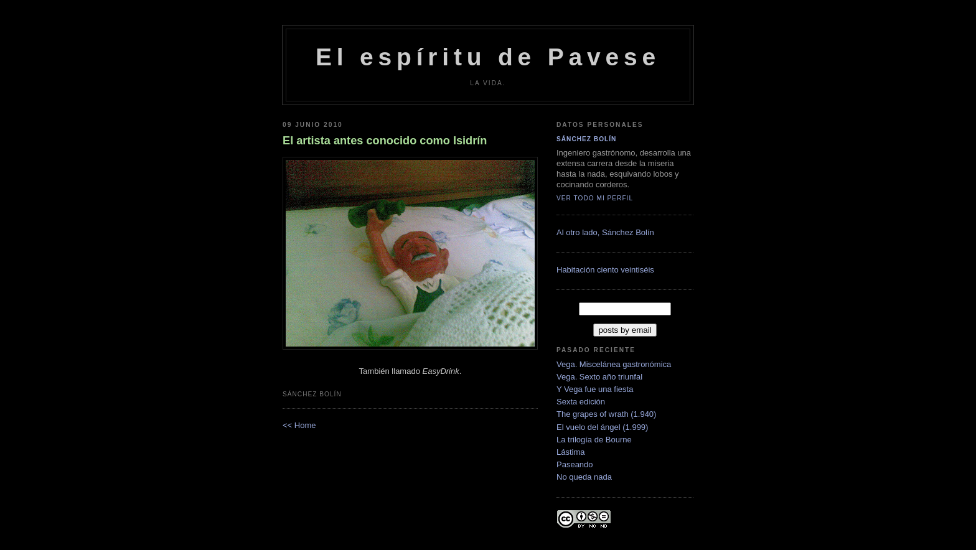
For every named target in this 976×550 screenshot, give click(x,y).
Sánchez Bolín (586, 139)
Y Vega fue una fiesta (594, 389)
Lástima (570, 452)
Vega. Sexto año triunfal (599, 376)
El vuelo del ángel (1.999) (602, 427)
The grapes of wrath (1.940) (606, 414)
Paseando (574, 464)
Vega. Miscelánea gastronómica (613, 364)
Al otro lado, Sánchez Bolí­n (605, 232)
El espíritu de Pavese (488, 57)
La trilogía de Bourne (594, 439)
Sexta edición (580, 401)
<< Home (299, 425)
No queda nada (584, 477)
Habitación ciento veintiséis (605, 269)
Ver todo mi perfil (594, 198)
